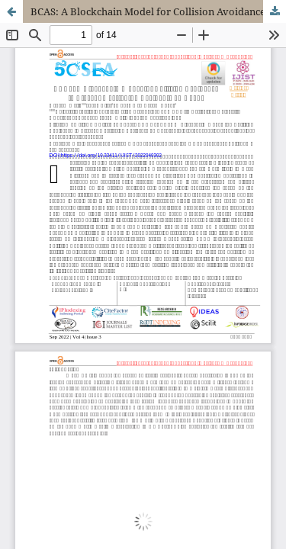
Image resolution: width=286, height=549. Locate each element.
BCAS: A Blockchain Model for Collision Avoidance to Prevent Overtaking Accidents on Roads (158, 11)
